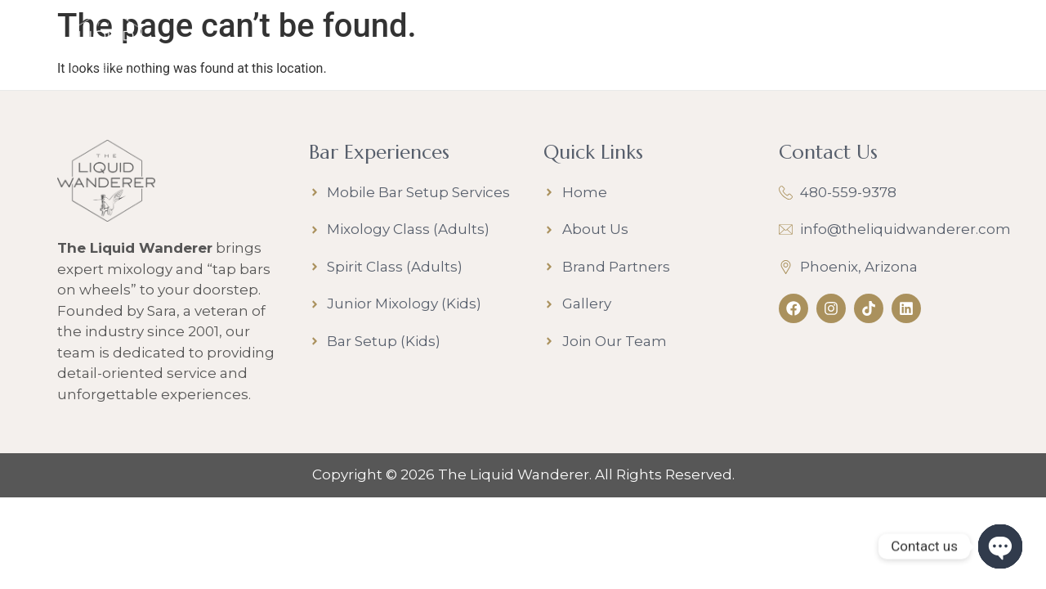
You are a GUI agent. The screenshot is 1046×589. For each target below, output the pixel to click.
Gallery (610, 48)
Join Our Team (720, 48)
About (520, 49)
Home (261, 48)
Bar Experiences (385, 49)
